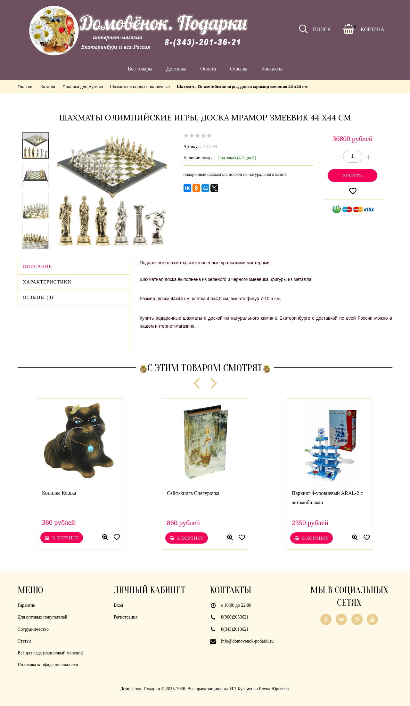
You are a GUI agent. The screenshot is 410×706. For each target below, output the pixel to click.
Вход (118, 605)
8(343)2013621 (235, 629)
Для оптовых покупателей (42, 617)
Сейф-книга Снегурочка (193, 493)
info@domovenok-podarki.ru (247, 641)
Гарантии (27, 605)
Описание (37, 266)
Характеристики (47, 281)
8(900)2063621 (235, 617)
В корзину (61, 537)
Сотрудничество (33, 629)
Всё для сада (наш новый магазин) (50, 653)
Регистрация (125, 617)
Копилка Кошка (59, 493)
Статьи (24, 641)
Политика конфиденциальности (48, 664)
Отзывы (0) (38, 297)
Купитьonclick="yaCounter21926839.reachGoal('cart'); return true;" (352, 175)
